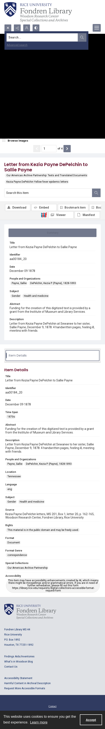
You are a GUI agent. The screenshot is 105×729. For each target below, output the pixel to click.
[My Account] (26, 27)
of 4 (60, 148)
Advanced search (17, 45)
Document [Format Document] (13, 542)
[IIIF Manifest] (87, 215)
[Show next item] (67, 148)
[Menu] (97, 28)
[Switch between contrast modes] (36, 27)
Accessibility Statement (18, 678)
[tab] (52, 233)
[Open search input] (7, 27)
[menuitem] (52, 706)
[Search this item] (48, 193)
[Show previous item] (36, 148)
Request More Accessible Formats (24, 688)
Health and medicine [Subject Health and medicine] (36, 295)
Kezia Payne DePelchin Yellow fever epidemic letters (37, 181)
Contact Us (10, 666)
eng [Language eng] (9, 489)
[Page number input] (49, 148)
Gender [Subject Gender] (16, 295)
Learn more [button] (38, 722)
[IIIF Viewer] (61, 215)
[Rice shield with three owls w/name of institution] (38, 12)
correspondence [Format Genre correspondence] (17, 555)
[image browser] (16, 141)
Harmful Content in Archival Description (27, 683)
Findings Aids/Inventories (19, 656)
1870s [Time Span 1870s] (11, 416)
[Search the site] (42, 37)
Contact (52, 706)
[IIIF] (43, 214)
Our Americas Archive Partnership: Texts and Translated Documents (46, 175)
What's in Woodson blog (18, 661)
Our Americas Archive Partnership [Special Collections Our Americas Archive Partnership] (27, 567)
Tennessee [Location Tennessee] (14, 476)
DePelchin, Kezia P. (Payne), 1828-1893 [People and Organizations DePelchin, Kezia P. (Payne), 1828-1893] (53, 283)
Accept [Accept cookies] (91, 720)
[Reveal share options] (17, 27)
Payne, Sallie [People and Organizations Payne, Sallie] (19, 283)
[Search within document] (96, 193)
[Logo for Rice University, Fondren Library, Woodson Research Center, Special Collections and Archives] (30, 611)
